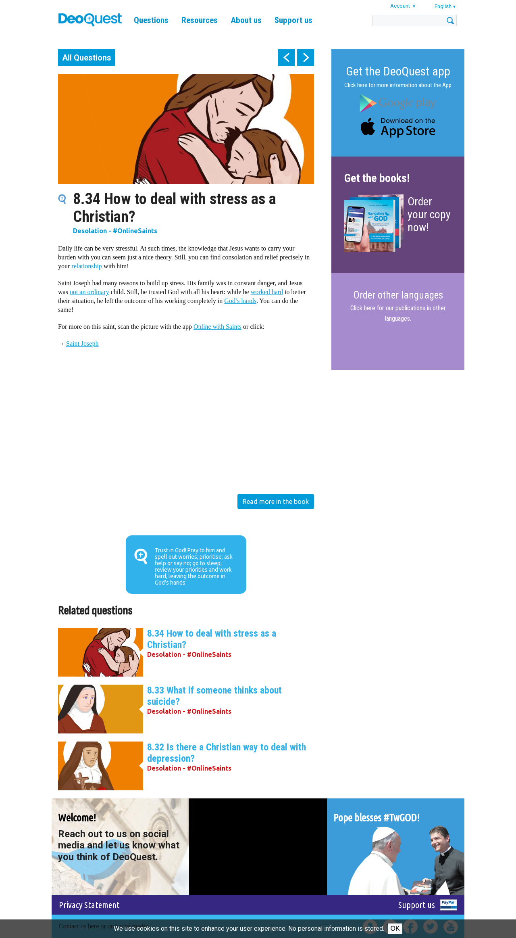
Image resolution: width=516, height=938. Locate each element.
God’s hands (240, 300)
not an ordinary (89, 291)
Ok (394, 928)
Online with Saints (217, 326)
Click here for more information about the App (398, 85)
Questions (151, 20)
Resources (199, 20)
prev (286, 57)
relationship (86, 266)
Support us (293, 20)
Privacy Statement (89, 905)
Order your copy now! (429, 214)
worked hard (267, 291)
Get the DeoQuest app (398, 71)
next (305, 57)
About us (246, 20)
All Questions (86, 58)
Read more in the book (276, 501)
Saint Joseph (82, 343)
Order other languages (398, 295)
